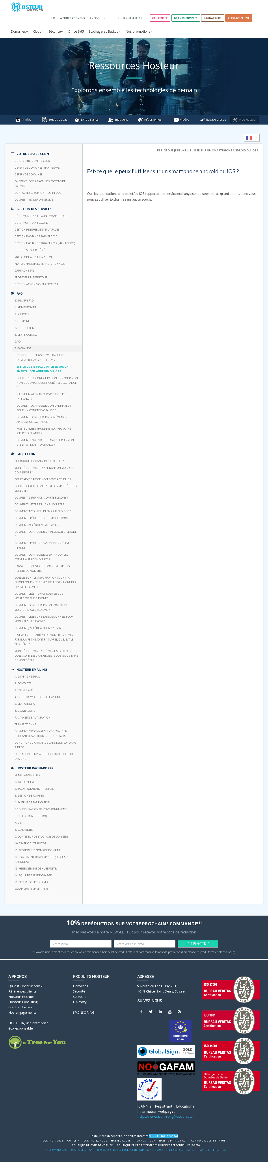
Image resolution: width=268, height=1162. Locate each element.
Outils (73, 1140)
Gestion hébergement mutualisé (37, 229)
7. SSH (18, 823)
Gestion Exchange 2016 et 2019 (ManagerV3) (45, 243)
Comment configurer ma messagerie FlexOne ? (45, 534)
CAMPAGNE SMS (24, 270)
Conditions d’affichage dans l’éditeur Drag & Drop (45, 745)
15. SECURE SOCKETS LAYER (31, 882)
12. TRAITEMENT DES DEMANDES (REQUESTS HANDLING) (41, 859)
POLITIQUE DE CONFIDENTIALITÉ (92, 1145)
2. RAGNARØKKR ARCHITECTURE (34, 789)
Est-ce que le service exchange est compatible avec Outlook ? (40, 357)
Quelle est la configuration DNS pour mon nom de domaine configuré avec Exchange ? (47, 382)
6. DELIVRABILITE (25, 711)
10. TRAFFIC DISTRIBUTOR (30, 843)
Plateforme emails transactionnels (40, 264)
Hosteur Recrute (21, 996)
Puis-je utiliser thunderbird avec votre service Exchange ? (44, 431)
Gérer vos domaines (28, 174)
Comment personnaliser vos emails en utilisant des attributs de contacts (41, 733)
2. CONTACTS (23, 683)
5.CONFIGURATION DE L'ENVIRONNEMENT (41, 809)
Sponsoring (84, 1012)
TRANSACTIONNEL (26, 724)
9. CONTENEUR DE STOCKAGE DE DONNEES (41, 836)
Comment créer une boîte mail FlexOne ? (42, 518)
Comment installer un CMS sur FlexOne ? (43, 511)
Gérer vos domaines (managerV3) (37, 167)
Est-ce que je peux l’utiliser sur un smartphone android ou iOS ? (43, 369)
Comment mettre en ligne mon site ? (39, 504)
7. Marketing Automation (32, 717)
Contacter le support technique (38, 193)
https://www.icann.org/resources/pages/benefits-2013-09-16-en (166, 1116)
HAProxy (80, 1002)
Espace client (238, 18)
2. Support (22, 314)
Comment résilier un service (34, 199)
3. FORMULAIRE (24, 690)
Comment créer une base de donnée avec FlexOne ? (43, 545)
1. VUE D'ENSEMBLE (26, 782)
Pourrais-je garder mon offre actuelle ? (43, 479)
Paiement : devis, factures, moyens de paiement (40, 183)
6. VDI (18, 341)
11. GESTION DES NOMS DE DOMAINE (37, 850)
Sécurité (55, 31)
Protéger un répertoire (31, 277)
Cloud (38, 31)
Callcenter (160, 18)
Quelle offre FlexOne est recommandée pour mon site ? (46, 488)
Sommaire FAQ (24, 300)
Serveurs (80, 996)
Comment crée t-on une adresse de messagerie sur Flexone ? (39, 596)
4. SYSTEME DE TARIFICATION (32, 802)
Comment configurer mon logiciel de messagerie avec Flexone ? (41, 607)
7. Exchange (23, 348)
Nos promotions (139, 31)
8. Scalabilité (24, 830)
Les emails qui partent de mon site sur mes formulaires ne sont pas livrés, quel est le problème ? (44, 639)
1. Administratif (25, 307)
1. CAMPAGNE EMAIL (27, 676)
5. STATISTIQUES (25, 704)
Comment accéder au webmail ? (36, 525)
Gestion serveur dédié (30, 250)
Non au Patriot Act (173, 1140)
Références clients (22, 991)
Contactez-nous (95, 1140)
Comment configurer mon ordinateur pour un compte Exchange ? (44, 408)
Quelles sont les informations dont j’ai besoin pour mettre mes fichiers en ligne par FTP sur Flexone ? (45, 582)
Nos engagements (22, 1012)
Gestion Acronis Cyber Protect (36, 284)
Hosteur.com (120, 1140)
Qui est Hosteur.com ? (25, 986)
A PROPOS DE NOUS (72, 18)
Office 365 (76, 31)
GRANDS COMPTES (185, 18)
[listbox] (252, 138)
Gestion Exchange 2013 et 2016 (36, 236)
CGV (152, 1140)
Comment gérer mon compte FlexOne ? (41, 497)
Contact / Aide (53, 1140)
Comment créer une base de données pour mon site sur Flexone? (44, 619)
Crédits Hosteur (20, 1007)
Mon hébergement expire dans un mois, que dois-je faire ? (45, 470)
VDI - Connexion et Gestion (33, 257)
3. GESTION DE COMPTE (29, 795)
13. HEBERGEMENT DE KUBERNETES (36, 868)
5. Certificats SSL (26, 335)
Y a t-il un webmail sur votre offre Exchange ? (41, 396)
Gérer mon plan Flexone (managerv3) (40, 216)
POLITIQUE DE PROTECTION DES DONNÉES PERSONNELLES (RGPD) (158, 1145)
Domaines (19, 31)
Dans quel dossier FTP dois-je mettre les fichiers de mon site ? (42, 568)
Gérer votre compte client (33, 161)
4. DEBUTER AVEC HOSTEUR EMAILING (38, 697)
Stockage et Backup (105, 31)
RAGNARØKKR (212, 18)
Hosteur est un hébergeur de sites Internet (118, 1136)
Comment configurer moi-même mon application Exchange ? (42, 419)
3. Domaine (22, 321)
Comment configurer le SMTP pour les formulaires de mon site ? (41, 557)
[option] (251, 137)
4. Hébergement (25, 328)
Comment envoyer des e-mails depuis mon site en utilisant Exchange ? (45, 442)
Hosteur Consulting (23, 1002)
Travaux (140, 1140)
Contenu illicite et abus (208, 1140)
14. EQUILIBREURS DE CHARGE (33, 875)
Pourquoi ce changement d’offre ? (39, 461)
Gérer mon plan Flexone (31, 223)
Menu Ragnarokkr (27, 775)
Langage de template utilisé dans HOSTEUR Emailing (44, 756)
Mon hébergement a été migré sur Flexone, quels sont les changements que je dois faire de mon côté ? (46, 655)
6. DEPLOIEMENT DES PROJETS (33, 816)
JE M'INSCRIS (198, 943)
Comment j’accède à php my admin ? (39, 628)
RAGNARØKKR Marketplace (32, 889)
